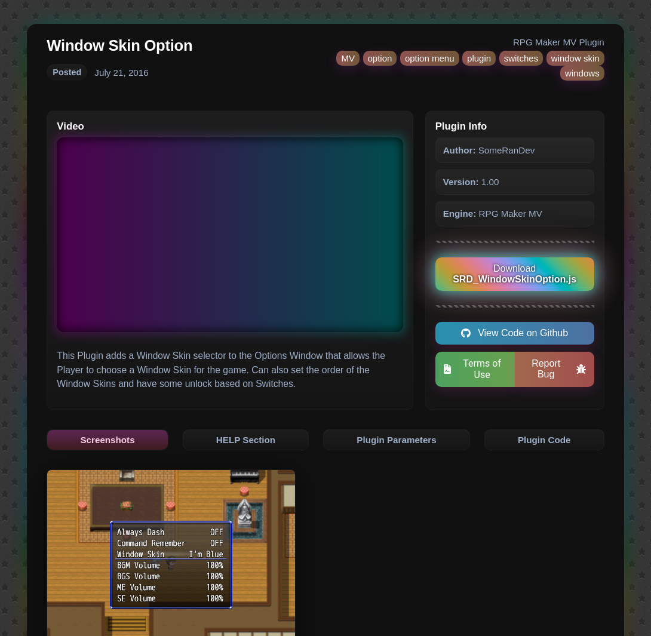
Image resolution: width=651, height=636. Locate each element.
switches (521, 58)
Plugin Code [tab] (544, 440)
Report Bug (559, 368)
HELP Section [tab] (245, 440)
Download (514, 273)
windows (582, 73)
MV (348, 58)
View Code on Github (514, 333)
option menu (430, 58)
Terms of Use (472, 369)
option (380, 58)
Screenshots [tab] (107, 440)
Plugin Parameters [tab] (396, 440)
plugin (479, 58)
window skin (575, 58)
